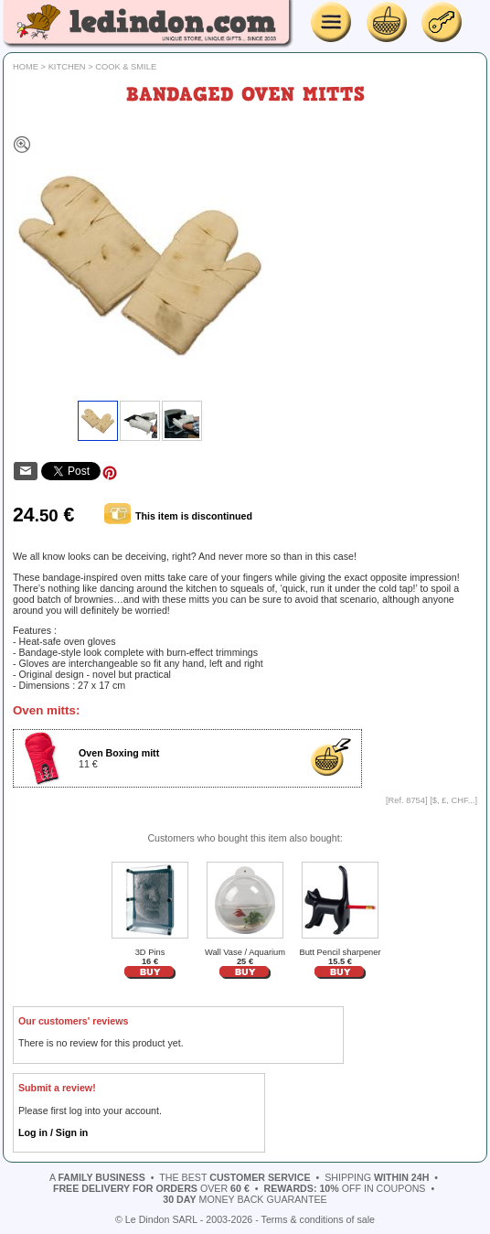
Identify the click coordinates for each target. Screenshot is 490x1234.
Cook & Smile (125, 66)
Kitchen (67, 66)
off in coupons (344, 1188)
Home (25, 66)
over (151, 1188)
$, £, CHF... (453, 800)
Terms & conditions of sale (318, 1219)
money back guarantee (244, 1199)
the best (234, 1177)
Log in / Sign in (53, 1132)
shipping (377, 1177)
